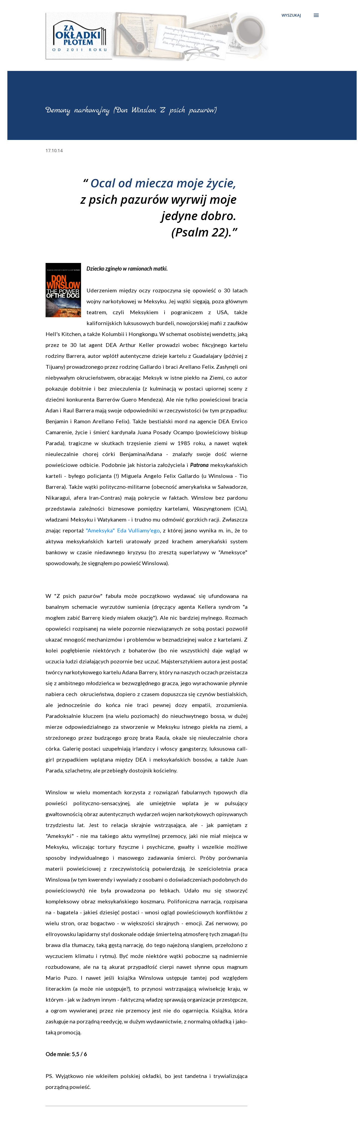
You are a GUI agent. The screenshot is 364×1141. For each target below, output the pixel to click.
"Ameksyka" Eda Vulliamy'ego (123, 530)
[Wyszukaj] (291, 15)
